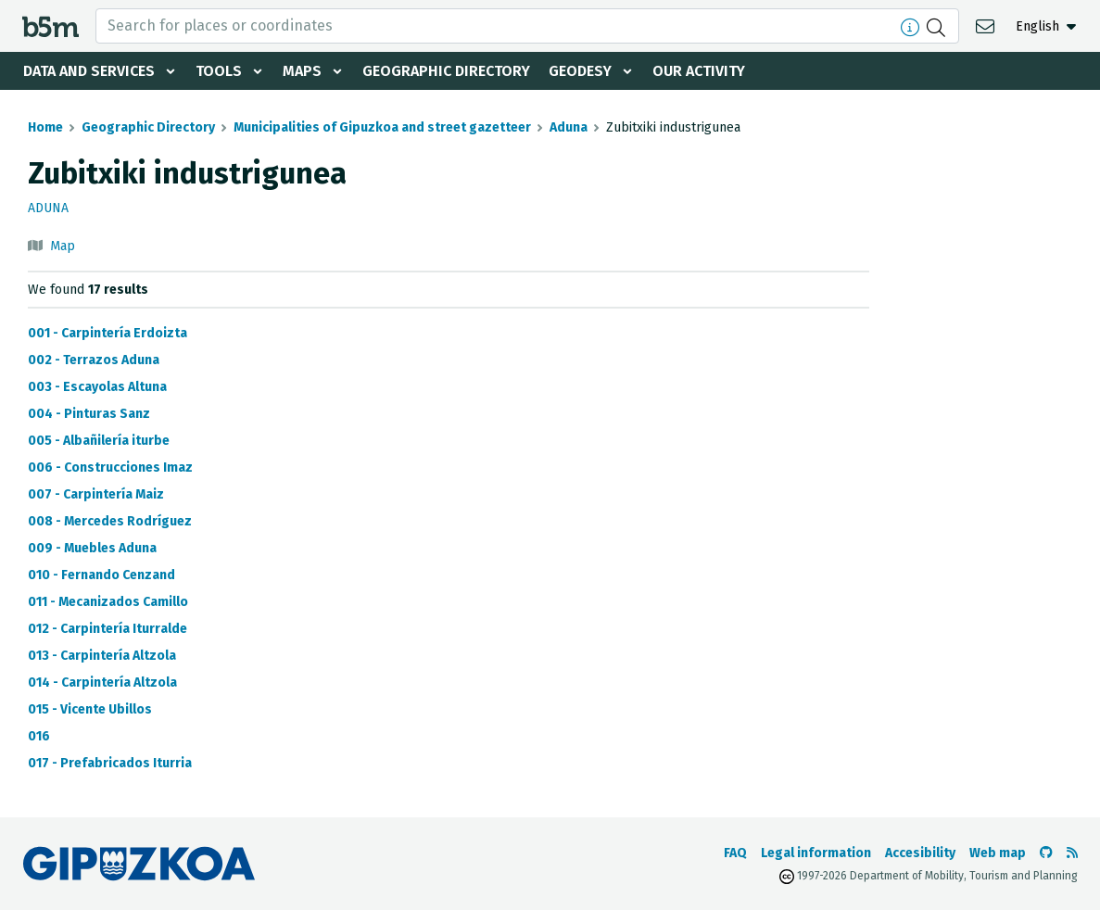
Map (62, 246)
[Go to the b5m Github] (1046, 853)
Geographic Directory (446, 71)
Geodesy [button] (580, 71)
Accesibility (920, 853)
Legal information (816, 853)
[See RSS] (1072, 853)
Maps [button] (302, 71)
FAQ (735, 853)
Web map (997, 853)
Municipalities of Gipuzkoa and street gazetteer (382, 127)
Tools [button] (219, 71)
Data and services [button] (89, 71)
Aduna (569, 127)
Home (45, 127)
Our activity (698, 71)
